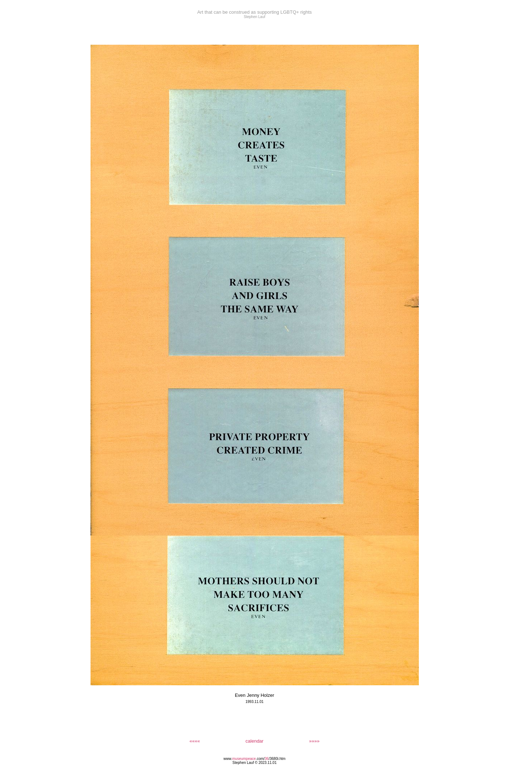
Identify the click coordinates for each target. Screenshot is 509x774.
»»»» (314, 741)
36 (267, 759)
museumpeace (244, 759)
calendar (255, 741)
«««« (194, 741)
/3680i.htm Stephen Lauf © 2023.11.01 (258, 761)
